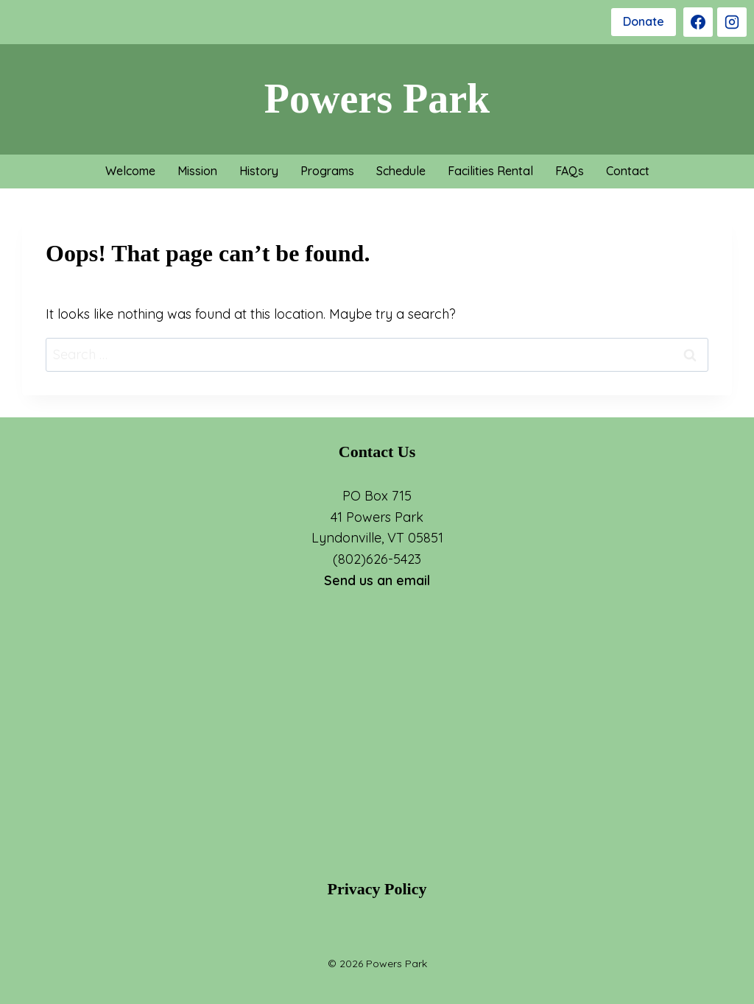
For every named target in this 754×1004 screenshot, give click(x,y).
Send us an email (377, 580)
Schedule (401, 170)
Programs (327, 170)
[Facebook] (698, 22)
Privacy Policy (376, 889)
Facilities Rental (490, 170)
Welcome (130, 170)
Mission (197, 170)
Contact (627, 170)
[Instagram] (732, 22)
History (258, 170)
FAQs (569, 170)
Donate (643, 21)
